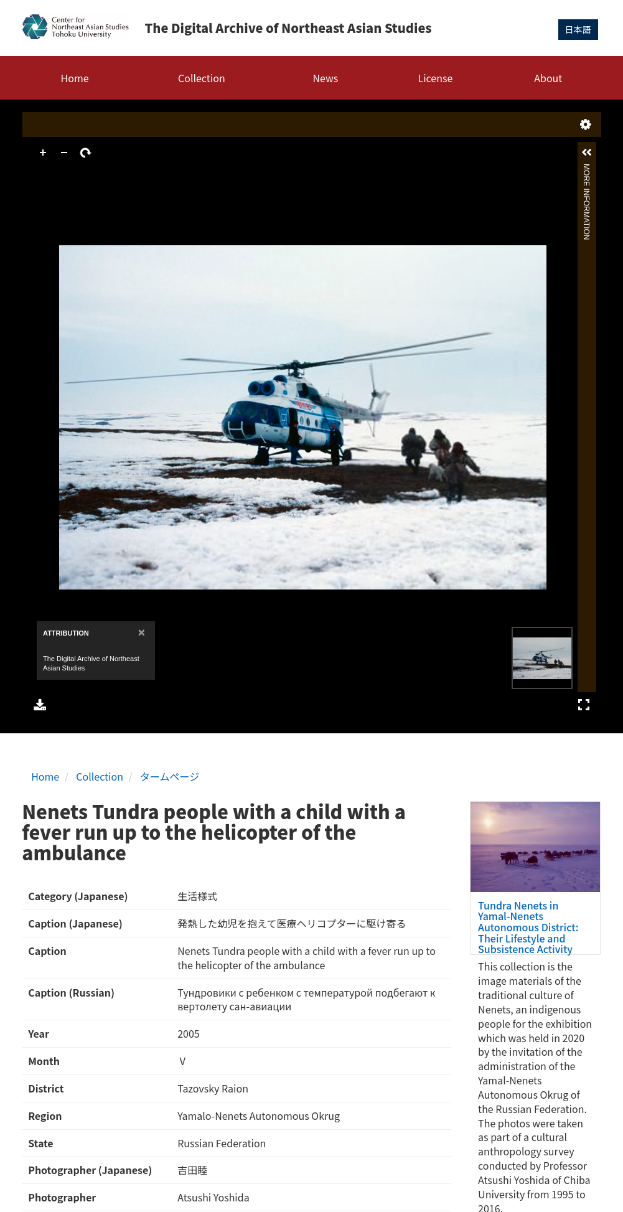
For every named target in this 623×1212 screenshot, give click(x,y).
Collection (201, 77)
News (325, 77)
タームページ (169, 776)
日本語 (578, 29)
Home (75, 77)
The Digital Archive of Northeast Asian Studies (287, 28)
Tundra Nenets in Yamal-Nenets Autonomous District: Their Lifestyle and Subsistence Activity (528, 927)
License (435, 77)
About (548, 77)
